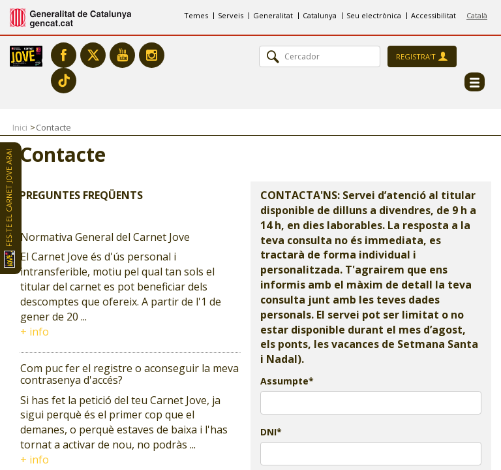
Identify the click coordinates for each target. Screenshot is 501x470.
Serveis (230, 15)
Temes (196, 15)
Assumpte (284, 381)
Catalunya (320, 15)
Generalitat (273, 15)
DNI (268, 432)
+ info (34, 331)
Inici (19, 127)
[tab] (130, 285)
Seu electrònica (373, 15)
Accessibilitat (433, 15)
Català (476, 15)
